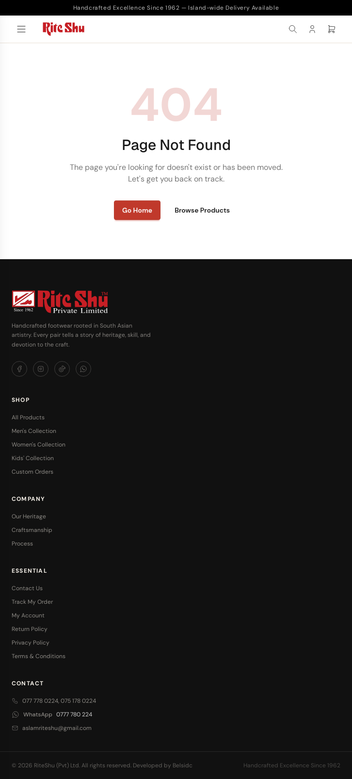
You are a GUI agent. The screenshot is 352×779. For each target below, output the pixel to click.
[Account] (312, 29)
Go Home (137, 210)
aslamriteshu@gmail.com (52, 728)
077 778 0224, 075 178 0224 (54, 701)
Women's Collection (38, 444)
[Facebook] (19, 369)
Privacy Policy (30, 642)
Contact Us (27, 588)
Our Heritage (29, 516)
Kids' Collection (33, 458)
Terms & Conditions (38, 656)
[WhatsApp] (83, 369)
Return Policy (30, 629)
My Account (28, 615)
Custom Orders (32, 472)
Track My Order (32, 602)
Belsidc (182, 765)
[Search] (293, 29)
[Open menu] (21, 29)
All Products (28, 417)
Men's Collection (34, 431)
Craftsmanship (32, 530)
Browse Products (202, 210)
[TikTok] (62, 369)
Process (22, 543)
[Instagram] (40, 369)
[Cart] (331, 29)
